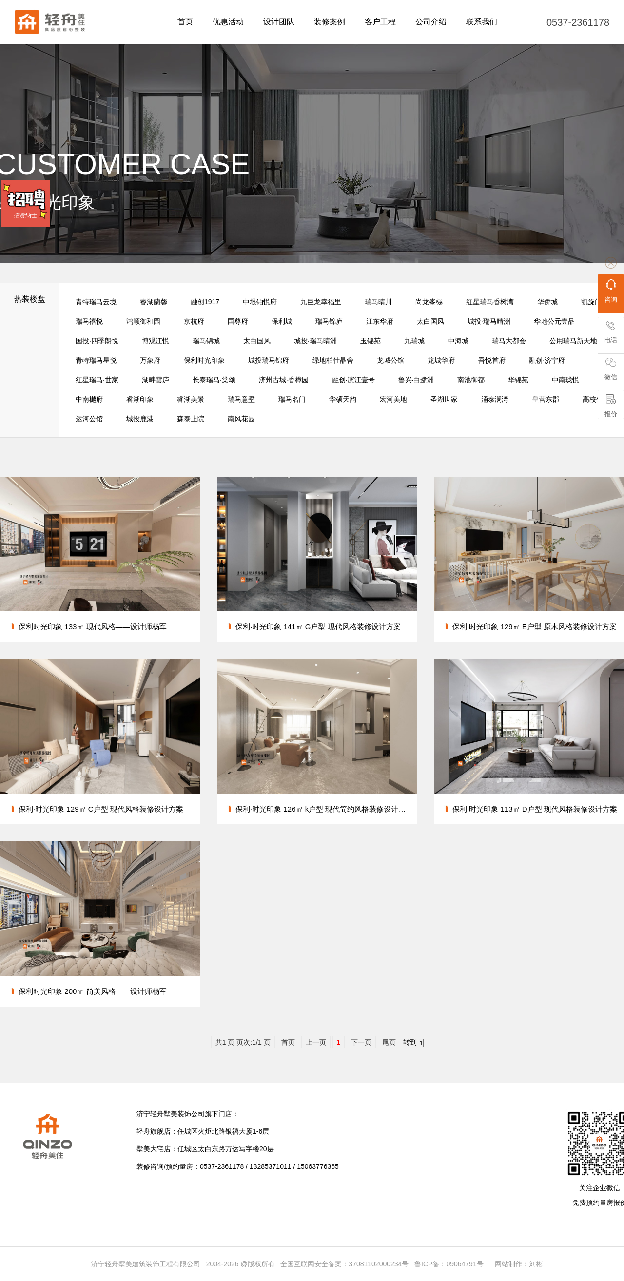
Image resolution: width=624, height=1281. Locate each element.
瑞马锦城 (206, 341)
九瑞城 (414, 341)
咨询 (610, 291)
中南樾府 (89, 399)
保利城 (282, 321)
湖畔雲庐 (155, 380)
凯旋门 (591, 302)
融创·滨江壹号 (353, 380)
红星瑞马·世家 (97, 380)
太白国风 (430, 321)
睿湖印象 (140, 399)
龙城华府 (441, 360)
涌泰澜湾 (494, 399)
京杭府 (194, 321)
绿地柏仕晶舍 (332, 360)
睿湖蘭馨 (153, 302)
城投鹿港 (140, 419)
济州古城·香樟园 (284, 380)
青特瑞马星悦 (96, 360)
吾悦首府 (492, 360)
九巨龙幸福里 (320, 302)
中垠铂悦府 (260, 302)
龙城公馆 (390, 360)
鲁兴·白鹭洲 (416, 380)
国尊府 (238, 321)
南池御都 (471, 380)
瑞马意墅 (241, 399)
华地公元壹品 (554, 321)
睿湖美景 (190, 399)
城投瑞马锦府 (268, 360)
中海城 (458, 341)
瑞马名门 (292, 399)
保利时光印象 (204, 360)
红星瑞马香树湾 (490, 302)
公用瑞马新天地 (573, 341)
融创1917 (205, 302)
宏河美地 (393, 399)
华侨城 (547, 302)
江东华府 (379, 321)
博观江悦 (155, 341)
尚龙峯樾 (429, 302)
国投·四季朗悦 (97, 341)
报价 (610, 406)
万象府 (150, 360)
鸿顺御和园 (143, 321)
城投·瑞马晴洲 (489, 321)
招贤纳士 (25, 215)
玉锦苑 (370, 341)
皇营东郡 (545, 399)
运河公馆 (89, 419)
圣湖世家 (444, 399)
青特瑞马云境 (96, 302)
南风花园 (241, 419)
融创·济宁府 (547, 360)
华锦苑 (518, 380)
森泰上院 (190, 419)
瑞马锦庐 (329, 321)
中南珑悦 (565, 380)
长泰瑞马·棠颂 (214, 380)
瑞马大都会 (509, 341)
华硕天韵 (342, 399)
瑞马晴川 (378, 302)
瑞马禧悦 (89, 321)
